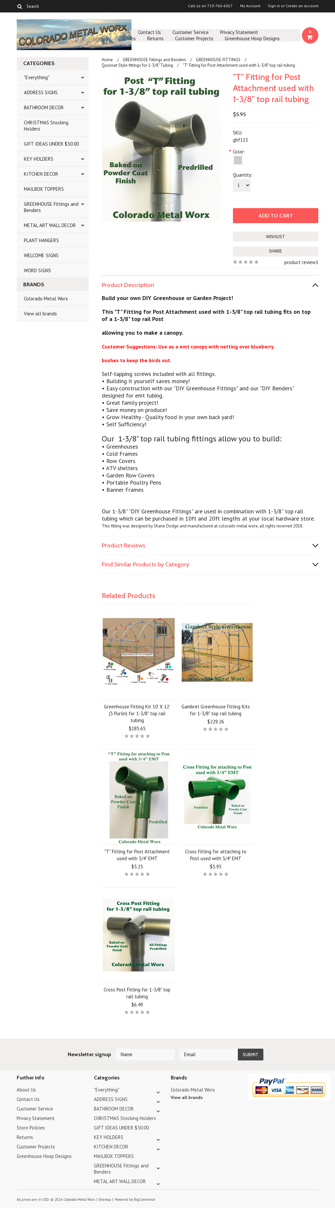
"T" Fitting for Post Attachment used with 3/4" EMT (137, 855)
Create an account (302, 6)
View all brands (40, 314)
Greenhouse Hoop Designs (252, 38)
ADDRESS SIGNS (41, 92)
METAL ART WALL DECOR (50, 225)
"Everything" (36, 77)
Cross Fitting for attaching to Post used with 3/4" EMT (215, 855)
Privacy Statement (239, 32)
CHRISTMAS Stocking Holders (46, 125)
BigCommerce (144, 1199)
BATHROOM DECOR (44, 107)
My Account (250, 6)
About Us (26, 1090)
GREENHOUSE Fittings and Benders (51, 207)
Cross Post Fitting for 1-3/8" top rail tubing (137, 993)
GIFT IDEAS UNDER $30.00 (51, 144)
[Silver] (238, 160)
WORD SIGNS (37, 270)
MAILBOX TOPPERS (44, 189)
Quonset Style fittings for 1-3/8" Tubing (137, 65)
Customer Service (190, 32)
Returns (155, 38)
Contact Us (149, 32)
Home (107, 59)
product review (300, 262)
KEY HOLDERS (38, 159)
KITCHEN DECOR (41, 174)
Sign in (274, 6)
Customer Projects (194, 38)
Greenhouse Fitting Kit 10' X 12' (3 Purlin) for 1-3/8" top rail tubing (137, 713)
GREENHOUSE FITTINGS (218, 59)
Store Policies (31, 1128)
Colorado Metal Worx (46, 298)
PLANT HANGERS (41, 240)
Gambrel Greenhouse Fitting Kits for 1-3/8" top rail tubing (216, 710)
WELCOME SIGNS (41, 255)
